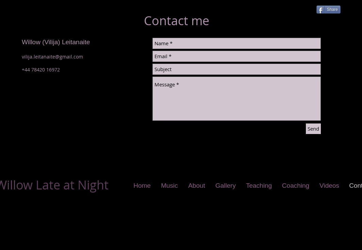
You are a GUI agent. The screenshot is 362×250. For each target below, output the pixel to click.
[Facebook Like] (298, 8)
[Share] (328, 9)
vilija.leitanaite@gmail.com (52, 56)
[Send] (313, 128)
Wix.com (138, 247)
